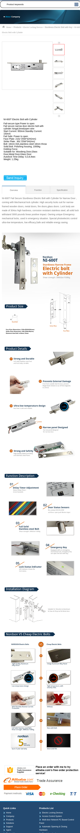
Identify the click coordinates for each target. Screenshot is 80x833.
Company (8, 816)
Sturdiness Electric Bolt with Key (58, 27)
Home (7, 813)
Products (17, 27)
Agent (7, 830)
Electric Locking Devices (51, 813)
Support (8, 826)
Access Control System (50, 816)
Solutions (8, 823)
